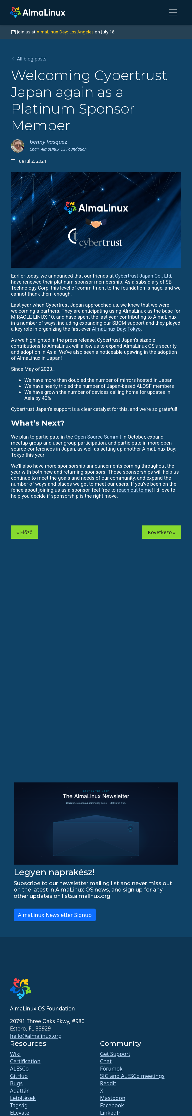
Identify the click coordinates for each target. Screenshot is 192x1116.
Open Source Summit (97, 437)
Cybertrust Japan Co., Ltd (143, 276)
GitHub (19, 1076)
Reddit (108, 1083)
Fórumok (111, 1068)
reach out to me (134, 490)
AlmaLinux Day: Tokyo (116, 329)
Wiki (15, 1054)
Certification (25, 1061)
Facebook (112, 1105)
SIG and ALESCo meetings (132, 1076)
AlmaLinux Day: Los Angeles (65, 32)
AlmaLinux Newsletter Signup (55, 915)
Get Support (115, 1054)
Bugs (16, 1083)
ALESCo (19, 1068)
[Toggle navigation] (173, 12)
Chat (106, 1061)
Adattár (19, 1090)
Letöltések (23, 1098)
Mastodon (112, 1098)
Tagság (19, 1105)
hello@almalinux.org (36, 1036)
